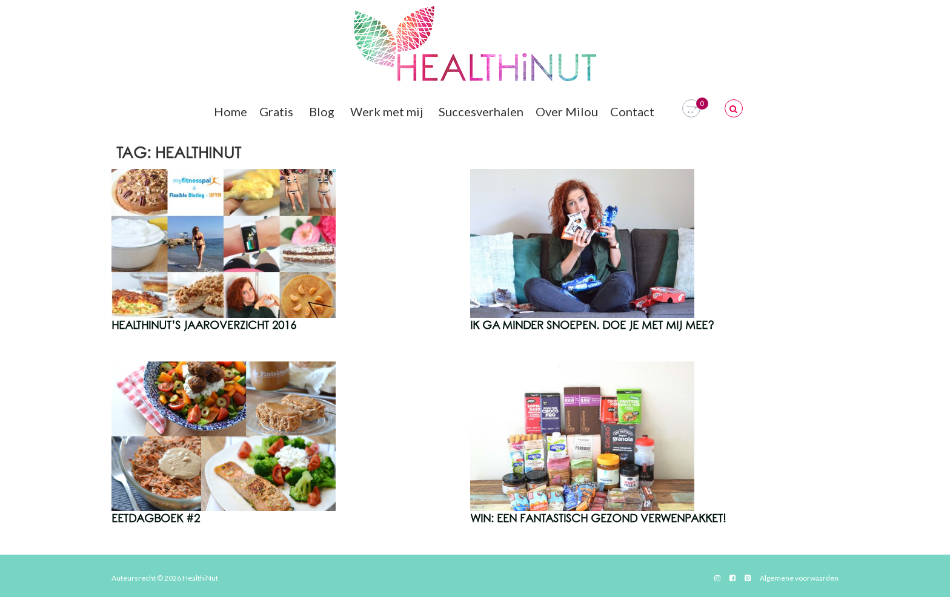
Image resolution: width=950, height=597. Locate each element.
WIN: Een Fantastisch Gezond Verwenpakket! (598, 519)
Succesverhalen (481, 111)
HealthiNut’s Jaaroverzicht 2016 (203, 326)
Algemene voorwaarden (799, 577)
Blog (323, 111)
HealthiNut (200, 577)
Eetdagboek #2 (155, 519)
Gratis (278, 111)
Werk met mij (388, 111)
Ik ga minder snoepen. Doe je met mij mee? (592, 326)
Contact (634, 111)
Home (230, 111)
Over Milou (567, 111)
